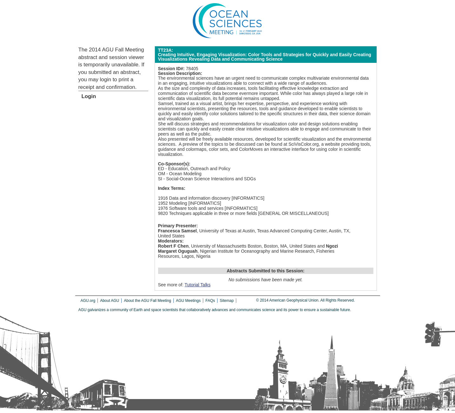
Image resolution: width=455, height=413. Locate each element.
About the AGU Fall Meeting (147, 300)
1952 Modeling (172, 203)
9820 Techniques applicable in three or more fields (207, 213)
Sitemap (227, 300)
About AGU (109, 300)
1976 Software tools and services (191, 208)
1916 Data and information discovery (194, 198)
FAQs (210, 300)
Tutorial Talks (197, 284)
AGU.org (88, 300)
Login (89, 96)
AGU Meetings (188, 300)
